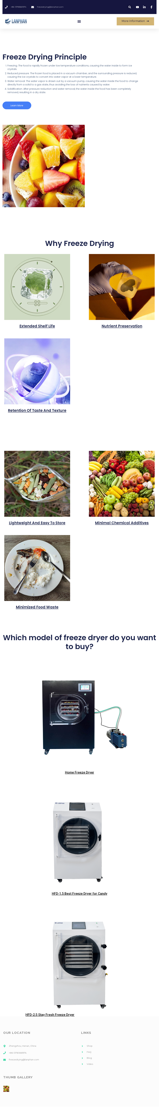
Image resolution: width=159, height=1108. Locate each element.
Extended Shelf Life (37, 326)
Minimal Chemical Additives (122, 523)
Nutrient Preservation (122, 326)
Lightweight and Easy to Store (37, 523)
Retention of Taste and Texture (37, 410)
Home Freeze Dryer (79, 772)
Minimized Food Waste (37, 607)
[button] (79, 21)
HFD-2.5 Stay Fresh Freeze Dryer (50, 1015)
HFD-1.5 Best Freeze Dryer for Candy (79, 894)
